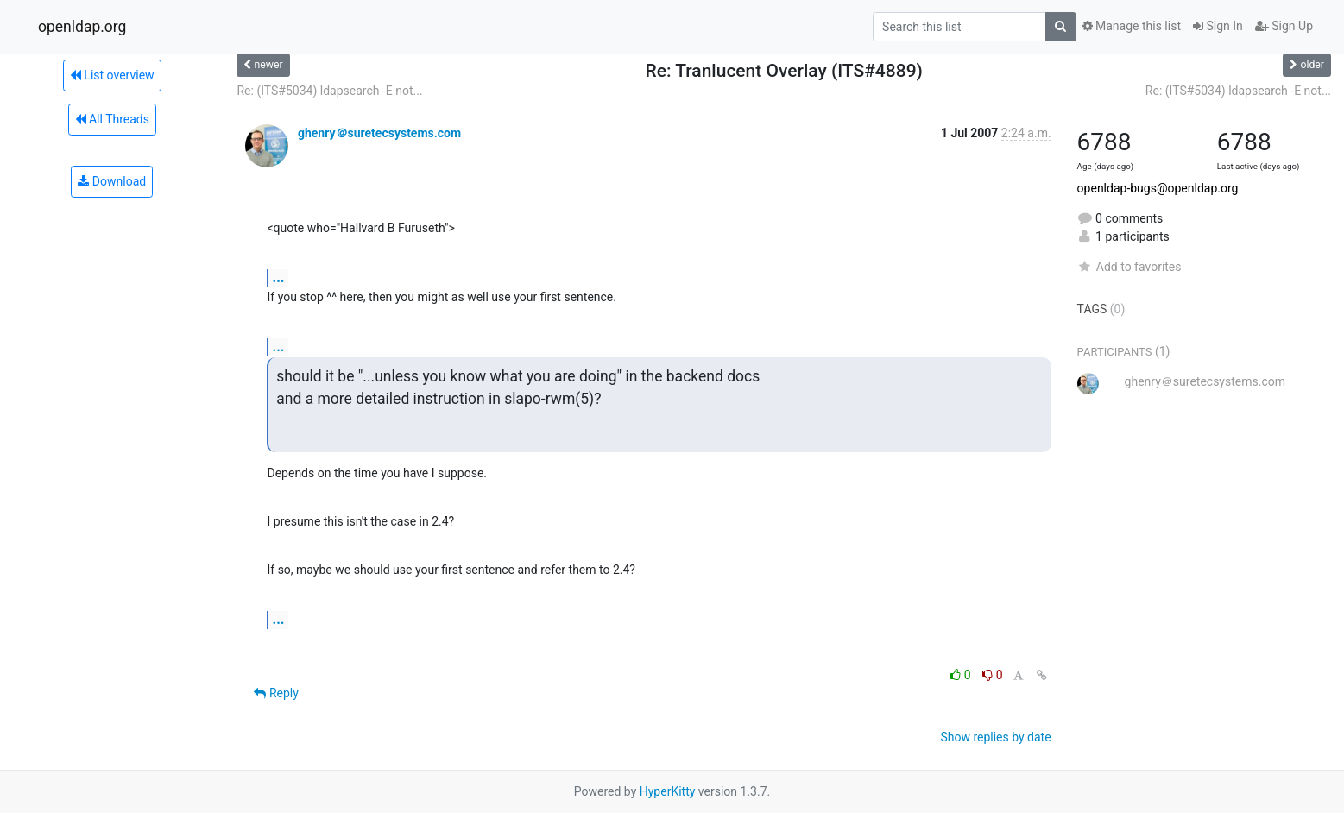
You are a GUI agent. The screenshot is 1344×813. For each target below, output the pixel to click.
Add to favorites (1129, 267)
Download (112, 181)
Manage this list (1131, 26)
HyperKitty (668, 791)
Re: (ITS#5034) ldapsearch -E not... (329, 91)
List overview (112, 75)
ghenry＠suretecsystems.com (379, 133)
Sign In (1218, 26)
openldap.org (82, 26)
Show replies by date (995, 737)
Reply (276, 693)
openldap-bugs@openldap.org (1158, 188)
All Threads (112, 119)
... (278, 277)
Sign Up (1284, 26)
